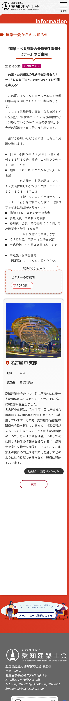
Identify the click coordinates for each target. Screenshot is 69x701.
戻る (33, 484)
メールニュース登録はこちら (35, 615)
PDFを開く (24, 285)
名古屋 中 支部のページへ (44, 471)
